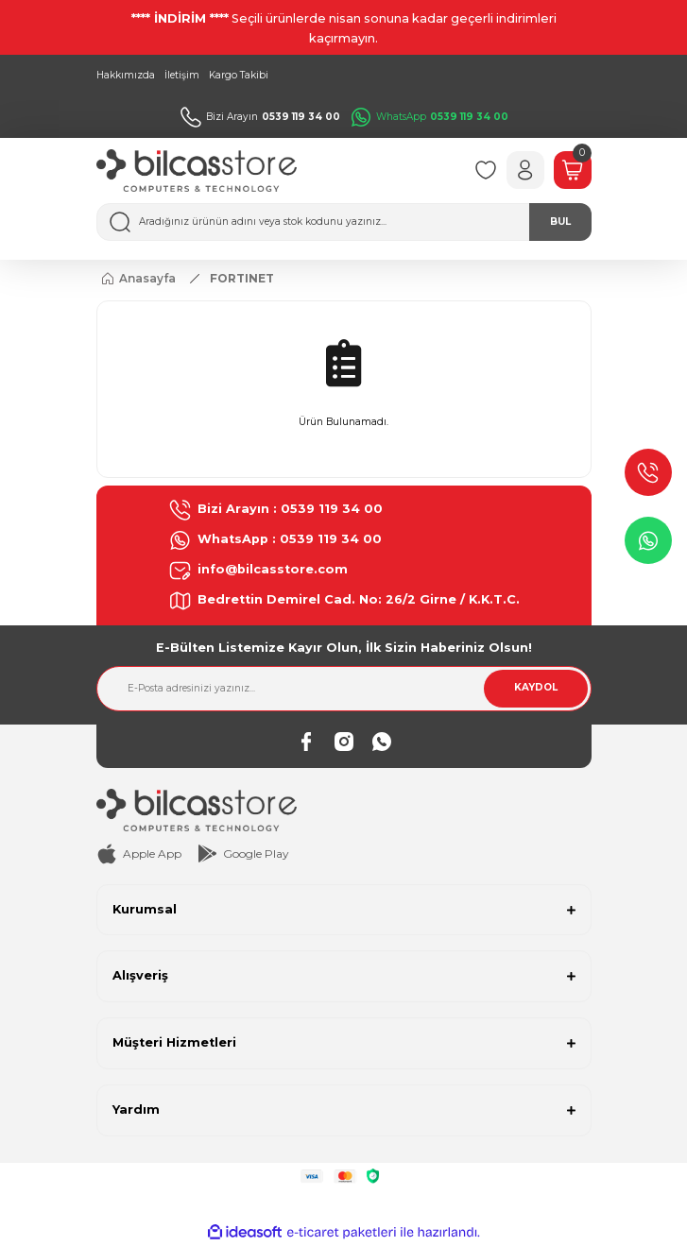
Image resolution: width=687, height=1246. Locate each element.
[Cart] (573, 170)
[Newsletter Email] (344, 688)
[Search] (344, 222)
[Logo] (196, 170)
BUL (560, 221)
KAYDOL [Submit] (536, 687)
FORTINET (242, 278)
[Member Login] (525, 170)
